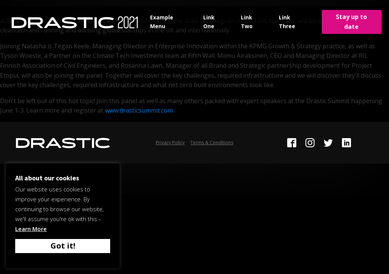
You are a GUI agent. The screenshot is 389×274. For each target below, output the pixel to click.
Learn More (31, 229)
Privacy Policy (170, 142)
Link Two (247, 21)
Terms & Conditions (211, 142)
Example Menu (161, 21)
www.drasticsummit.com (139, 110)
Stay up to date (351, 22)
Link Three (287, 21)
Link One (209, 21)
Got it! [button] (63, 246)
